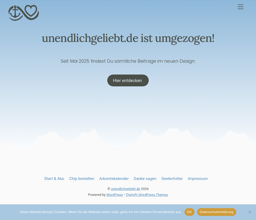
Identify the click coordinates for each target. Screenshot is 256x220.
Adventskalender (114, 179)
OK (189, 212)
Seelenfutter (172, 179)
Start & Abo (54, 179)
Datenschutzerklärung (216, 212)
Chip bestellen (81, 179)
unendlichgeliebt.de (125, 189)
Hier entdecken (128, 81)
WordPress (114, 195)
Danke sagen (145, 179)
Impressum (198, 179)
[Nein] (249, 212)
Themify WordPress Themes (147, 195)
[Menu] (240, 7)
